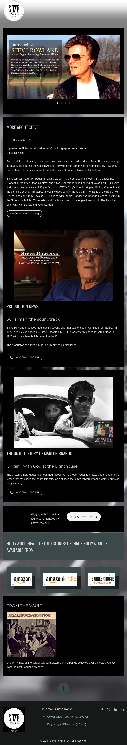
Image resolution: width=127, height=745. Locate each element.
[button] (122, 11)
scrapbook (39, 662)
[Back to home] (14, 11)
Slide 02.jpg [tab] (61, 103)
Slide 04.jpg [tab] (69, 103)
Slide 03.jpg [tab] (65, 103)
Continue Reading (24, 213)
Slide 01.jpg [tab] (57, 103)
